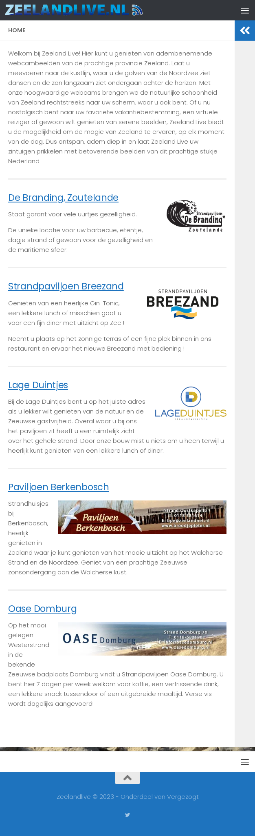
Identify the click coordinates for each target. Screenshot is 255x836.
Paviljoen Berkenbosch (58, 487)
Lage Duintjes (38, 384)
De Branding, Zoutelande (63, 197)
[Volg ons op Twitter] (127, 815)
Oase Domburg (42, 608)
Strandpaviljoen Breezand (66, 286)
